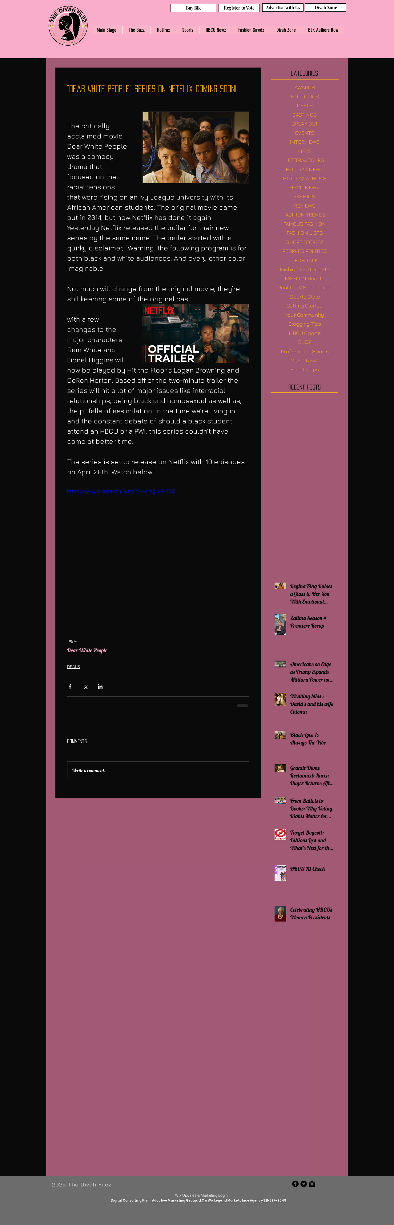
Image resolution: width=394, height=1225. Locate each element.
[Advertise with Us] (283, 7)
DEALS (73, 666)
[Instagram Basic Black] (312, 1184)
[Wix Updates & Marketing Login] (201, 1195)
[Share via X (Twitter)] (85, 686)
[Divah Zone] (325, 7)
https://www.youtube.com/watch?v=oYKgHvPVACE (121, 491)
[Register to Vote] (239, 8)
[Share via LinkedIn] (100, 686)
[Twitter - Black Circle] (303, 1184)
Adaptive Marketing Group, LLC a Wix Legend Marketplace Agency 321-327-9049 (218, 1200)
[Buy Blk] (193, 8)
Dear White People (87, 650)
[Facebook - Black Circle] (295, 1184)
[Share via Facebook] (70, 686)
